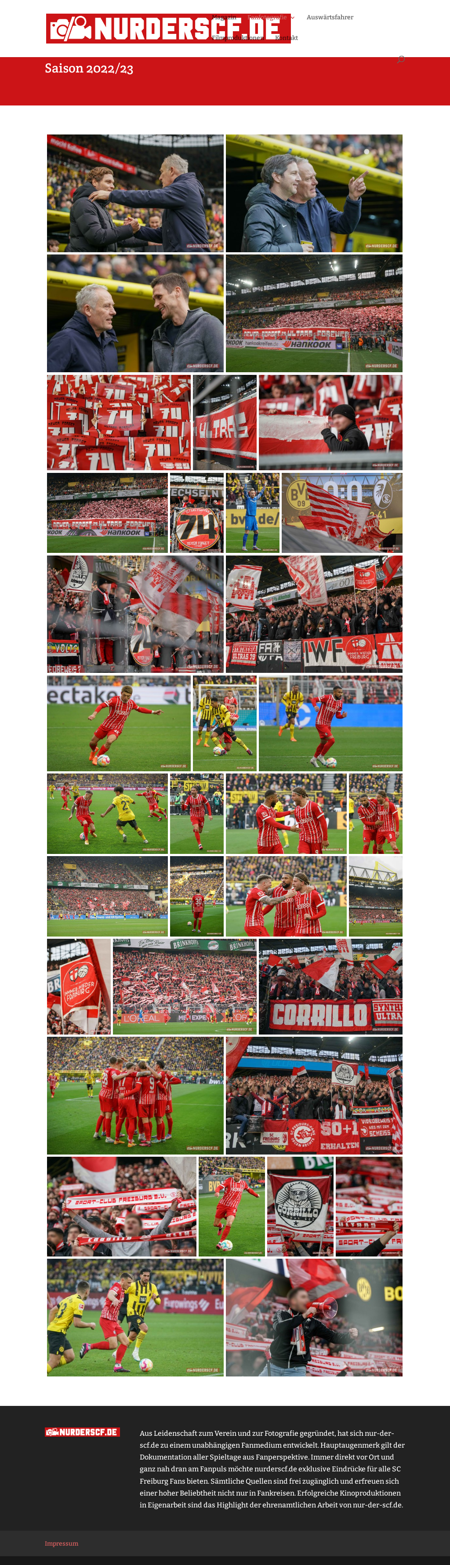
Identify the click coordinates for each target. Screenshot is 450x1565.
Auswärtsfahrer (330, 18)
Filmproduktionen (238, 38)
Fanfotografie (267, 18)
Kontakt (286, 38)
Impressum (61, 1543)
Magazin (224, 18)
